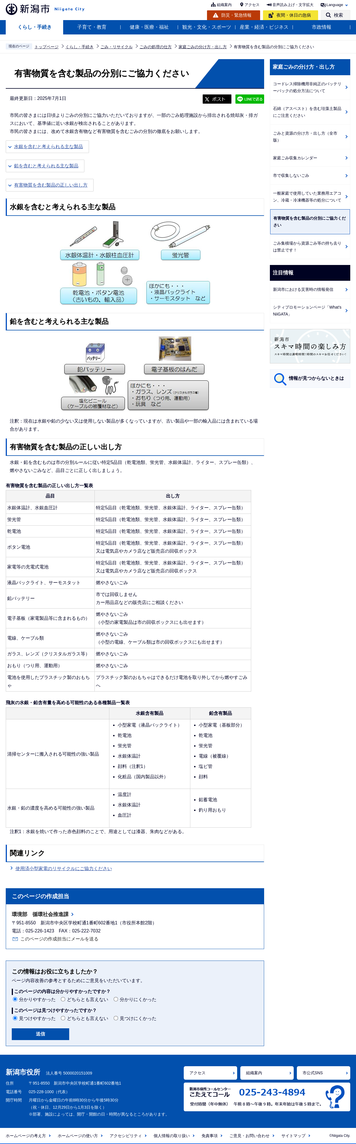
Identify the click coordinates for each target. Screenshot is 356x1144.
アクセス (252, 5)
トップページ (46, 46)
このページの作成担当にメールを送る (59, 938)
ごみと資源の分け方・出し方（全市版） (305, 137)
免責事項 (210, 1135)
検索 (338, 15)
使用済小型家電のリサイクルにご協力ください (64, 868)
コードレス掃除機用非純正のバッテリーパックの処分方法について (307, 87)
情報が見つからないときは (316, 378)
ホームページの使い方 (78, 1135)
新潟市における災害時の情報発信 (303, 289)
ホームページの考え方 (26, 1135)
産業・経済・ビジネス (264, 27)
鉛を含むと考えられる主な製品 (46, 165)
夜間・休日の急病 (293, 15)
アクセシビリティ (126, 1135)
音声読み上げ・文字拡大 (293, 5)
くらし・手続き (35, 27)
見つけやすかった (37, 1018)
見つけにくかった (138, 1018)
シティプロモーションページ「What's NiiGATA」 (307, 311)
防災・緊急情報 (236, 15)
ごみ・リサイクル (116, 46)
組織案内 (224, 5)
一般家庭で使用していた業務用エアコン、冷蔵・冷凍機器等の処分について (307, 197)
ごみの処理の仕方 (156, 46)
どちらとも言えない (87, 999)
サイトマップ (293, 1135)
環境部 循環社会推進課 (40, 914)
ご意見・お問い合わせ (249, 1135)
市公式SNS (313, 1073)
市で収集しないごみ (291, 175)
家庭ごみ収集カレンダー (295, 158)
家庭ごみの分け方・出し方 (203, 46)
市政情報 (321, 27)
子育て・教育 (92, 27)
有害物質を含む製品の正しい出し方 (51, 185)
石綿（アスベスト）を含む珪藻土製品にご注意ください (307, 112)
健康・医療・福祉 (149, 27)
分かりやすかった (37, 999)
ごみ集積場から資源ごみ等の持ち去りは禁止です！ (307, 247)
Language (334, 5)
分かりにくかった (138, 999)
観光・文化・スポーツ (206, 27)
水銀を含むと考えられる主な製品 (48, 146)
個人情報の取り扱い (172, 1135)
